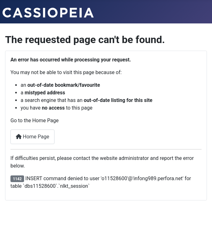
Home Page (32, 137)
